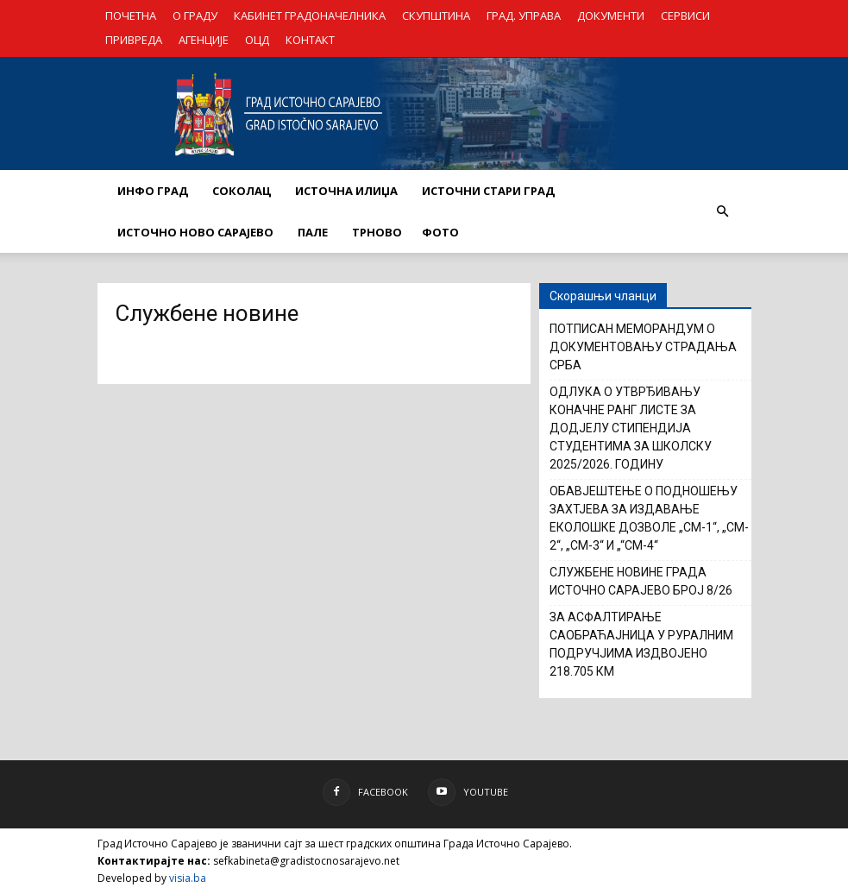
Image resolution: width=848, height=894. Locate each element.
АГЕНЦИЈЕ (204, 39)
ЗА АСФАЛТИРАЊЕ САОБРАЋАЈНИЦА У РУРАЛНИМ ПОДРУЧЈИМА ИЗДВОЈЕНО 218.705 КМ (641, 644)
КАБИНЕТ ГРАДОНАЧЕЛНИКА (310, 15)
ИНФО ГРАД (152, 190)
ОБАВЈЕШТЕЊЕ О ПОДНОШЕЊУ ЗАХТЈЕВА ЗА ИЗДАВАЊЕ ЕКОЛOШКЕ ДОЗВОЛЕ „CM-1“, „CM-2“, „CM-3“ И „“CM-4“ (649, 518)
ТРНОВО (377, 232)
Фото (440, 232)
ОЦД (257, 39)
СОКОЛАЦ (241, 190)
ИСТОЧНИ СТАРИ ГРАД (488, 190)
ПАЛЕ (313, 232)
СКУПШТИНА (436, 15)
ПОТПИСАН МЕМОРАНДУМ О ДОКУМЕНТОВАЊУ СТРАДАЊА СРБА (643, 347)
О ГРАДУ (195, 15)
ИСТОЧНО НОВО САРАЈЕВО (195, 232)
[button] (723, 211)
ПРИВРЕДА (133, 39)
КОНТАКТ (310, 39)
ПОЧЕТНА (130, 15)
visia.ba (187, 878)
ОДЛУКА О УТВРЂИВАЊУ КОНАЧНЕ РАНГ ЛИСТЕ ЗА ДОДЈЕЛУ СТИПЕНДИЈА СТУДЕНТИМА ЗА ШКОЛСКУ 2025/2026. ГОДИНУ (631, 428)
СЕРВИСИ (685, 15)
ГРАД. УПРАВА (524, 15)
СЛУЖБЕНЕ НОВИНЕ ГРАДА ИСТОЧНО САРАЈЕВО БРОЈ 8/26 (641, 581)
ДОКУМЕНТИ (610, 15)
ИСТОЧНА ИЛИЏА (346, 190)
